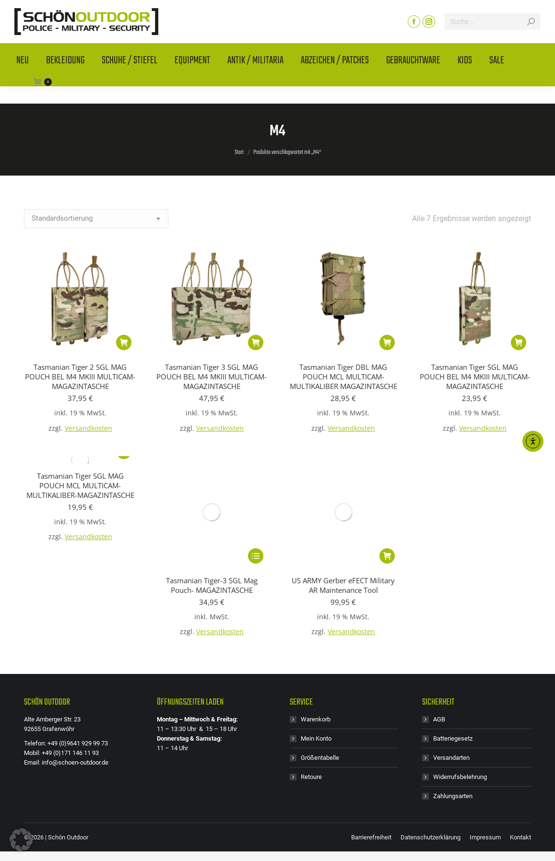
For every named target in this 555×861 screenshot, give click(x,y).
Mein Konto (316, 643)
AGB (439, 624)
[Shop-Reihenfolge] (96, 218)
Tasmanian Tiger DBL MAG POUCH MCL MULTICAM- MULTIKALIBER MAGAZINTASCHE (343, 376)
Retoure (311, 681)
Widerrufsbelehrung (460, 681)
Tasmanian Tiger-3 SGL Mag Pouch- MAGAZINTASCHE (212, 480)
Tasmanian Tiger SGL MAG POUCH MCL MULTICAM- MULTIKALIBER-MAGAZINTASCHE (80, 485)
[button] (123, 342)
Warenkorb (316, 624)
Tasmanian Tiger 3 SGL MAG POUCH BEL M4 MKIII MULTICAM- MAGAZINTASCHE (211, 376)
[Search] (493, 39)
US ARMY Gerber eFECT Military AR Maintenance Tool (343, 480)
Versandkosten (88, 428)
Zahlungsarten (452, 701)
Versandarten (451, 662)
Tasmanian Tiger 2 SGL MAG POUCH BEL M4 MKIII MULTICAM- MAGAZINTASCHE (80, 376)
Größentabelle (320, 662)
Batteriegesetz (452, 643)
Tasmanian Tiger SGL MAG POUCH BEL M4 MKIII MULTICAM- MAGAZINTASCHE (475, 376)
